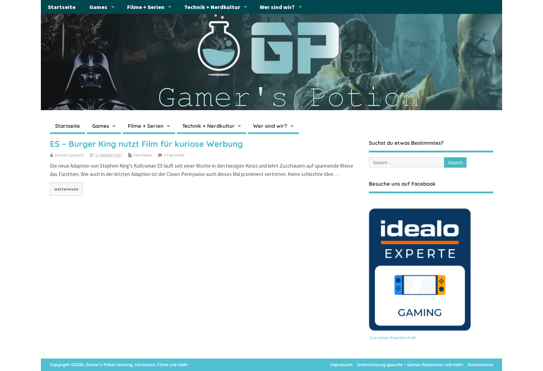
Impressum (341, 364)
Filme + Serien (145, 6)
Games (98, 6)
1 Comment (174, 155)
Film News (143, 155)
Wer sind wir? (277, 6)
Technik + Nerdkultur (212, 6)
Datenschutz (480, 364)
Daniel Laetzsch (69, 155)
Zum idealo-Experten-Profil (392, 337)
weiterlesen (66, 189)
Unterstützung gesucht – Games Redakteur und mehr (410, 364)
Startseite (61, 6)
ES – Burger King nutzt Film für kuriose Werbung (146, 144)
